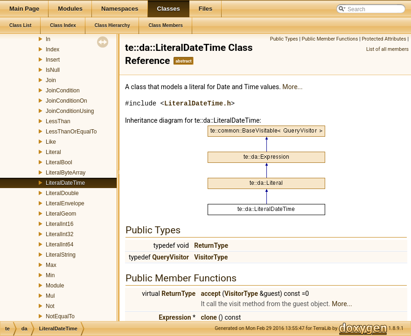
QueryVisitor (170, 257)
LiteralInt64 (59, 244)
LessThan (58, 121)
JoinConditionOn (66, 101)
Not (50, 306)
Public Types (284, 39)
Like (51, 142)
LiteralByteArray (65, 172)
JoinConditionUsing (70, 111)
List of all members (387, 49)
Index (52, 49)
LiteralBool (59, 162)
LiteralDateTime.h (197, 103)
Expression (175, 317)
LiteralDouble (62, 193)
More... (292, 87)
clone (209, 317)
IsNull (53, 70)
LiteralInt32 (59, 234)
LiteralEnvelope (65, 203)
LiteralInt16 (59, 224)
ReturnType (211, 245)
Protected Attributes (384, 39)
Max (51, 265)
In (48, 39)
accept (211, 293)
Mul (50, 296)
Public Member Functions (330, 39)
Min (50, 275)
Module (55, 285)
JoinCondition (63, 90)
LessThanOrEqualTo (71, 131)
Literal (53, 152)
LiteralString (61, 255)
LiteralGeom (61, 213)
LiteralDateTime (65, 183)
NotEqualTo (60, 316)
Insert (53, 59)
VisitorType (211, 257)
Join (51, 80)
